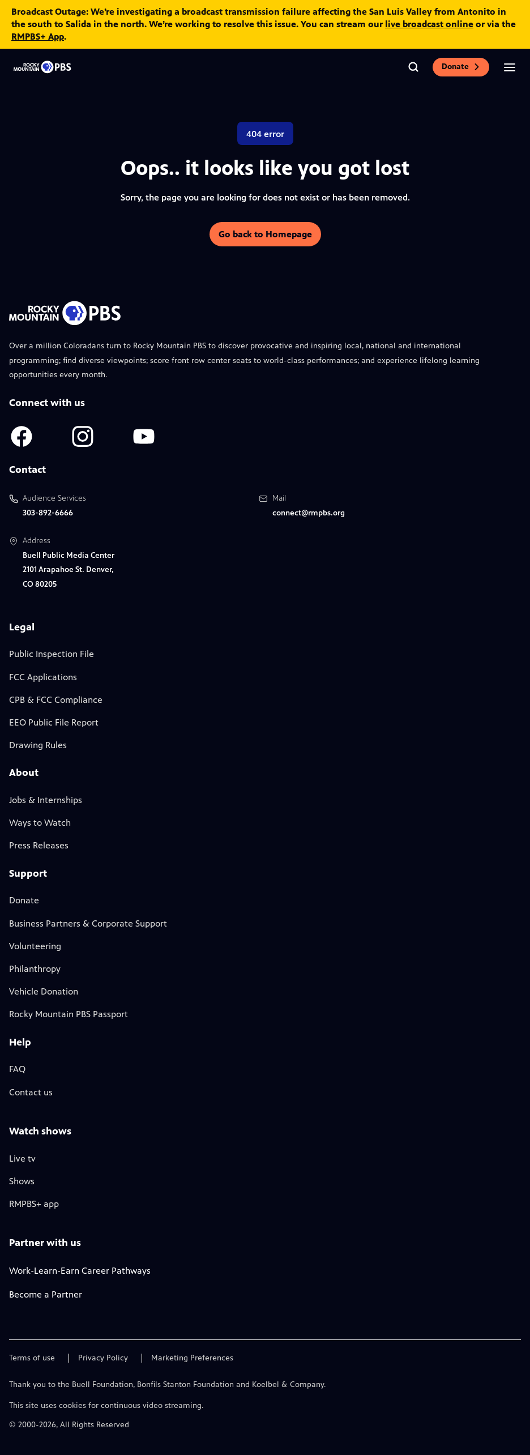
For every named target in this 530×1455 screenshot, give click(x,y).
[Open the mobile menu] (509, 67)
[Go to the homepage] (43, 67)
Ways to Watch (40, 822)
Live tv (22, 1158)
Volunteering (35, 946)
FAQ (17, 1069)
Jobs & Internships (45, 800)
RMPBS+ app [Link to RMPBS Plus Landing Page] (34, 1203)
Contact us (31, 1092)
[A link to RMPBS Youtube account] (143, 436)
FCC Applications (43, 677)
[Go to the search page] (413, 66)
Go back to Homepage (265, 234)
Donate (461, 66)
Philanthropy (35, 968)
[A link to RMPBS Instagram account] (82, 436)
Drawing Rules (38, 745)
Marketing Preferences (192, 1358)
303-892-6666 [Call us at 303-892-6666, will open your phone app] (48, 513)
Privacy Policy (103, 1358)
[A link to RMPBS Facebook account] (21, 436)
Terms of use (32, 1358)
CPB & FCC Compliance (55, 699)
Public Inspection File (51, 653)
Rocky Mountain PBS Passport (68, 1014)
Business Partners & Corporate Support (88, 923)
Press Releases (39, 845)
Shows (22, 1181)
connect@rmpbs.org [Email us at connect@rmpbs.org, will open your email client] (308, 513)
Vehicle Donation (43, 991)
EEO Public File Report (54, 722)
